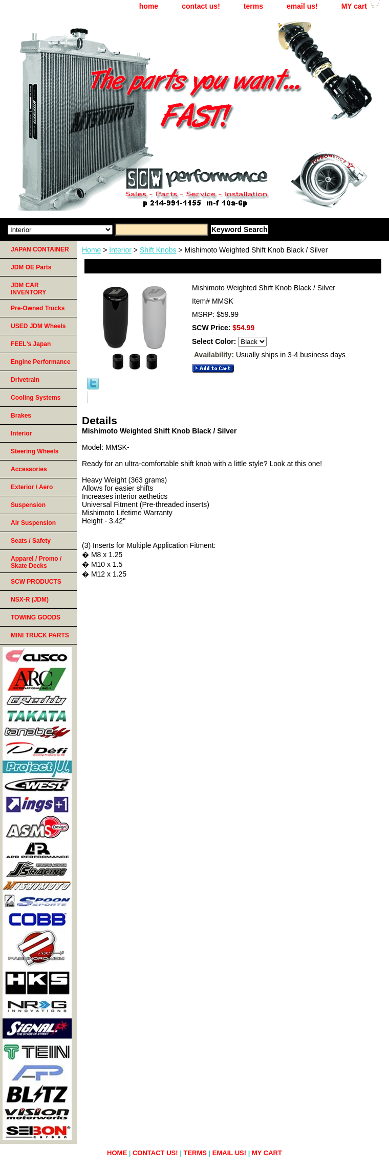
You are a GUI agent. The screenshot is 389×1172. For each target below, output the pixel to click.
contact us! (201, 6)
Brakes (21, 415)
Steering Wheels (34, 451)
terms (253, 6)
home (148, 6)
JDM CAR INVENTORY (28, 289)
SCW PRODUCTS (36, 581)
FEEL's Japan (31, 344)
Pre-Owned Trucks (37, 308)
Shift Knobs (158, 250)
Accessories (29, 469)
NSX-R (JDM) (30, 599)
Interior (120, 250)
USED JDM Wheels (38, 326)
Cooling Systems (35, 397)
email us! (302, 6)
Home (91, 250)
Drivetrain (25, 379)
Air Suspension (33, 522)
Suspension (28, 505)
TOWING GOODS (35, 617)
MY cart (354, 6)
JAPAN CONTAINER (40, 249)
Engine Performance (41, 361)
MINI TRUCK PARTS (40, 635)
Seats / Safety (31, 540)
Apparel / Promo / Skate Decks (36, 562)
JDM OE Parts (31, 267)
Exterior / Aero (32, 487)
